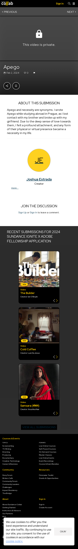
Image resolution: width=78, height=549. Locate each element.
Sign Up (22, 212)
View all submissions (39, 427)
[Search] (69, 3)
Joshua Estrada (39, 179)
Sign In (33, 212)
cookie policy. (14, 541)
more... (15, 188)
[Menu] (74, 3)
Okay (63, 531)
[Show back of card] (55, 301)
